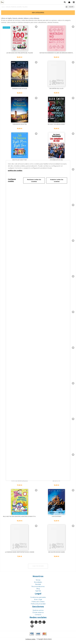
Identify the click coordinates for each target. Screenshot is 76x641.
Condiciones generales (38, 597)
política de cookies (15, 170)
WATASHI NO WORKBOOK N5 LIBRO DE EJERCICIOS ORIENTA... (56, 53)
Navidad (38, 584)
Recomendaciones (38, 586)
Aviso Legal (38, 599)
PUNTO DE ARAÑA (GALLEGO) (19, 480)
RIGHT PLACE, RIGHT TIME (19, 160)
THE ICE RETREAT (56, 516)
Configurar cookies (30, 639)
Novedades (38, 582)
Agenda (38, 591)
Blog (38, 589)
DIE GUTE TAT (56, 480)
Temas (38, 580)
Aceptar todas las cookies (56, 180)
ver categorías (38, 12)
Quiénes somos (38, 610)
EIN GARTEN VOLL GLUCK (56, 88)
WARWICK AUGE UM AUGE (19, 88)
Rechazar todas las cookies (34, 180)
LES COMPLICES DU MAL (56, 160)
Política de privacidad (38, 604)
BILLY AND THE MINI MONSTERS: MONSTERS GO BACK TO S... (19, 516)
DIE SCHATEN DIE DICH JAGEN (56, 552)
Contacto (38, 615)
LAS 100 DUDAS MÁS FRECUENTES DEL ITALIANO (19, 53)
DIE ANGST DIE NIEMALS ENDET (56, 124)
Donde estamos (38, 612)
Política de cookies (38, 602)
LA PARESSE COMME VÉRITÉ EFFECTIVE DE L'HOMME (19, 552)
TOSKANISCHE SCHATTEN (19, 124)
